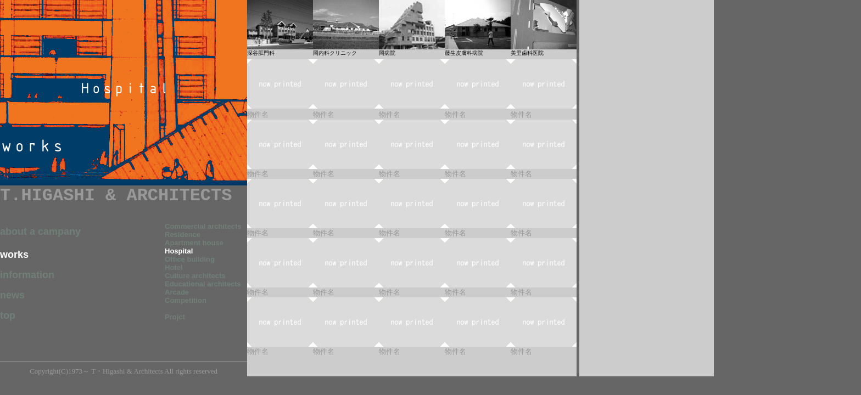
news (12, 295)
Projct (175, 317)
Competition (185, 300)
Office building (190, 259)
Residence (182, 234)
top (7, 315)
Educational (203, 284)
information (27, 274)
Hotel (174, 267)
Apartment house (194, 243)
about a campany (40, 231)
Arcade (177, 292)
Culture (177, 276)
